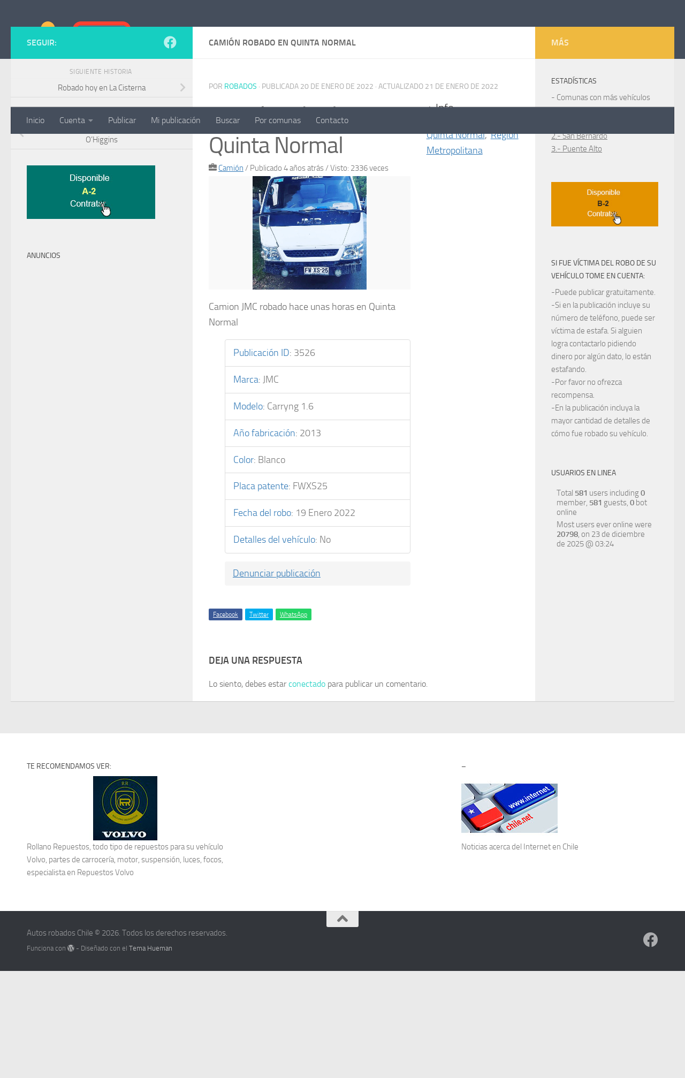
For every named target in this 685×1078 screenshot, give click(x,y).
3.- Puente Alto (576, 256)
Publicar (122, 120)
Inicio (35, 120)
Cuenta (72, 120)
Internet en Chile (551, 954)
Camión (230, 275)
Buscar (228, 120)
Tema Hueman (150, 1055)
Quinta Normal (456, 242)
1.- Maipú (567, 230)
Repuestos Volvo (105, 979)
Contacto (332, 120)
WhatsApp (293, 721)
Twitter (259, 721)
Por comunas (278, 120)
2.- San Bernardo (579, 243)
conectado (306, 791)
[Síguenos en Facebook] (170, 149)
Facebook (225, 721)
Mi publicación (176, 120)
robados (240, 193)
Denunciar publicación (277, 680)
